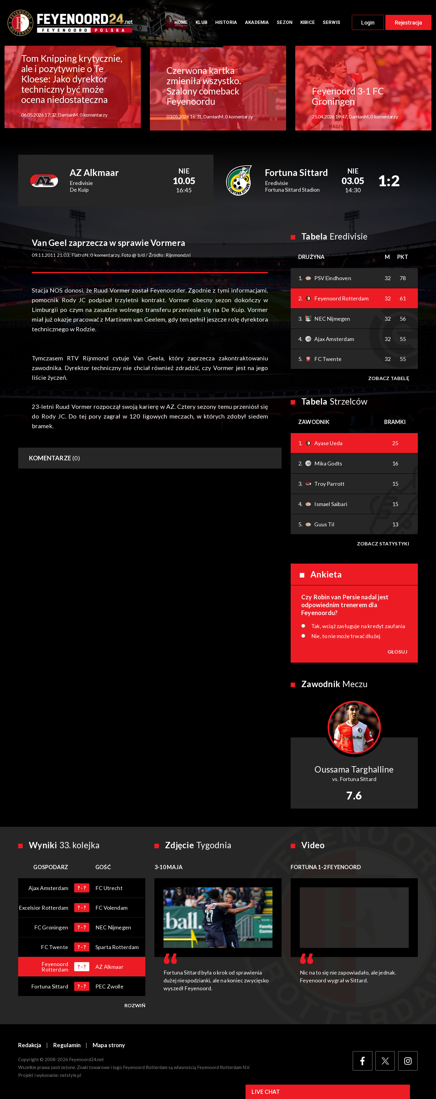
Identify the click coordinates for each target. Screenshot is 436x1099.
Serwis (331, 23)
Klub (201, 23)
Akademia (257, 23)
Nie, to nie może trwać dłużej (345, 637)
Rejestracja (408, 23)
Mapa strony (109, 1047)
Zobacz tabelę (388, 379)
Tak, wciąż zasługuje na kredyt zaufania (358, 627)
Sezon (284, 23)
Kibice (307, 23)
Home (181, 23)
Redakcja (29, 1047)
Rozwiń (134, 1007)
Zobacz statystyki (383, 545)
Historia (226, 23)
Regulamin (67, 1047)
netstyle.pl (70, 1077)
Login (368, 23)
